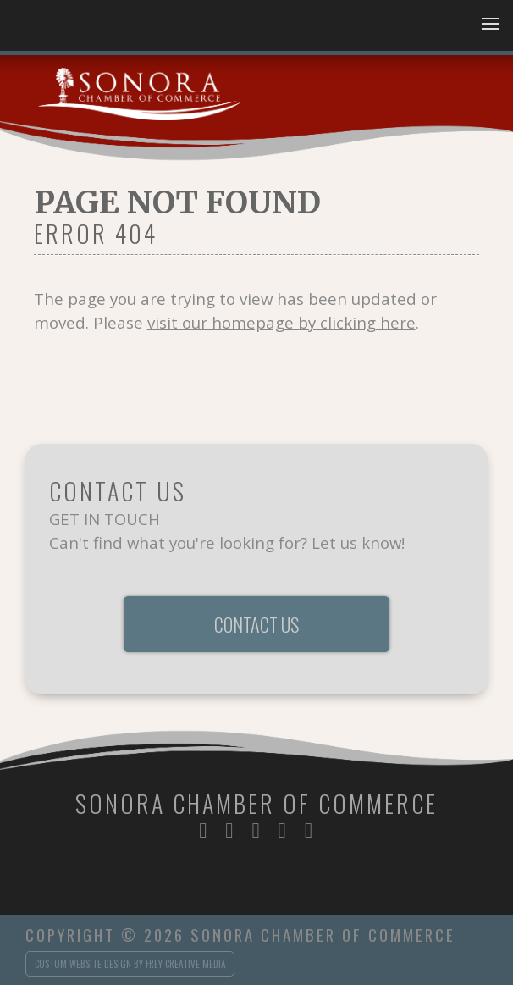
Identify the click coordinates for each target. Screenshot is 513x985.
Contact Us (256, 624)
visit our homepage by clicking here (281, 322)
